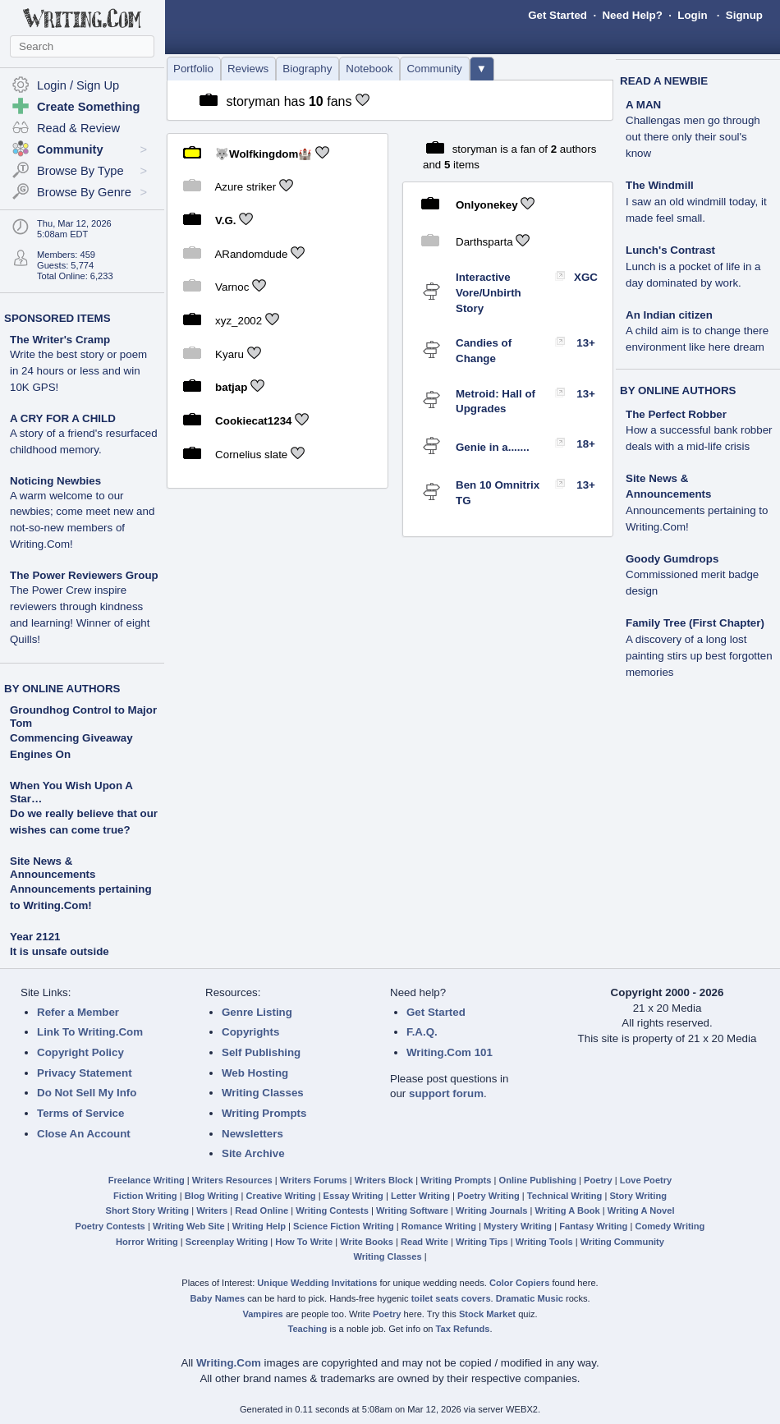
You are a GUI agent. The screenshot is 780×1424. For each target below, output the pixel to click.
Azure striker (245, 187)
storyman (253, 101)
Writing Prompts (264, 1113)
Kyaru (229, 353)
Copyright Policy (80, 1052)
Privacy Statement (84, 1073)
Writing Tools (544, 1242)
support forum (446, 1093)
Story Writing (638, 1196)
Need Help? (632, 15)
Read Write (424, 1242)
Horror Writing (147, 1242)
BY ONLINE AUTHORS (62, 688)
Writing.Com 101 (449, 1052)
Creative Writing (281, 1196)
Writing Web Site (189, 1226)
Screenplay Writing (227, 1242)
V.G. (225, 220)
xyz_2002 (238, 321)
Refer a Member (78, 1012)
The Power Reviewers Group (84, 607)
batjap (231, 387)
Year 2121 (35, 936)
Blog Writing (212, 1196)
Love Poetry (646, 1180)
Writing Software (412, 1210)
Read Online (261, 1210)
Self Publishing (261, 1052)
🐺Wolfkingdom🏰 (263, 153)
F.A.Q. (422, 1032)
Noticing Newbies (82, 513)
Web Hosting (255, 1073)
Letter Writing (420, 1196)
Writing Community (622, 1242)
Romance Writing (438, 1226)
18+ (585, 444)
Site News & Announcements (52, 867)
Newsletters (252, 1134)
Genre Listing (257, 1012)
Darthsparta (484, 241)
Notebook (369, 68)
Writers (211, 1210)
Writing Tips (482, 1242)
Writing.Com (228, 1363)
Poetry (598, 1180)
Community (433, 68)
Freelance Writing (146, 1180)
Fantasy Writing (593, 1226)
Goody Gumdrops (692, 575)
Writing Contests (332, 1210)
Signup (744, 15)
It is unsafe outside (59, 951)
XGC (586, 277)
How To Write (304, 1242)
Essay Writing (353, 1196)
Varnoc (232, 287)
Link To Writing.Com (90, 1032)
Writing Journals (491, 1210)
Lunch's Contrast (693, 266)
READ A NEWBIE (664, 81)
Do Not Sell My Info (86, 1092)
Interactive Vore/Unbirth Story (488, 292)
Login (692, 15)
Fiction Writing (145, 1196)
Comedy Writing (669, 1226)
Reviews (247, 68)
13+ (585, 343)
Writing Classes (263, 1092)
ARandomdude (250, 253)
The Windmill (696, 201)
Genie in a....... (493, 447)
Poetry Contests (110, 1226)
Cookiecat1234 (253, 421)
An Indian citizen (697, 331)
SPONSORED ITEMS (57, 318)
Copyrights (250, 1032)
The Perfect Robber (699, 430)
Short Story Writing (147, 1210)
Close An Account (84, 1134)
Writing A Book (567, 1210)
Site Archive (253, 1153)
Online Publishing (537, 1180)
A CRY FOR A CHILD (84, 434)
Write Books (366, 1242)
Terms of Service (80, 1113)
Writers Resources (232, 1180)
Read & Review (78, 128)
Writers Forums (313, 1180)
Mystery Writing (518, 1226)
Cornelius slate (251, 454)
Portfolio (193, 68)
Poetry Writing (488, 1196)
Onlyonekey (487, 205)
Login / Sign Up (78, 85)
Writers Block (384, 1180)
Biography (307, 68)
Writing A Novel (641, 1210)
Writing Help (259, 1226)
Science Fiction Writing (343, 1226)
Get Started (557, 15)
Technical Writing (565, 1196)
